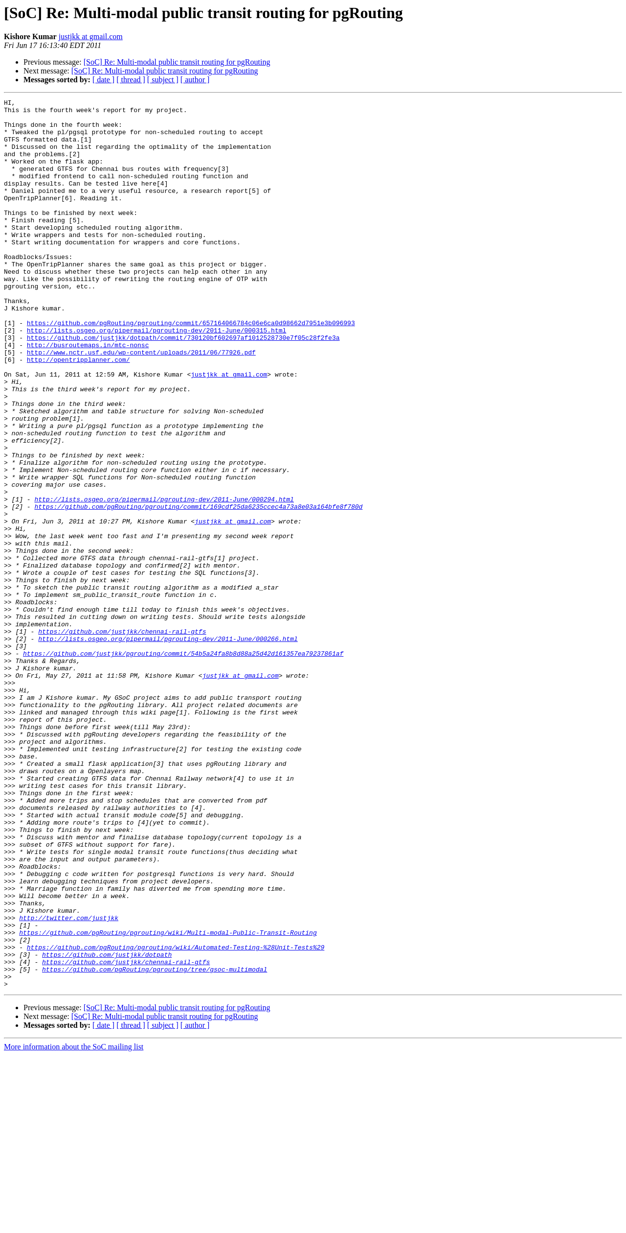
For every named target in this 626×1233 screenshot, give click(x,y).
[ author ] (195, 79)
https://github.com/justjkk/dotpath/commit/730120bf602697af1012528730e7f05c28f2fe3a (183, 385)
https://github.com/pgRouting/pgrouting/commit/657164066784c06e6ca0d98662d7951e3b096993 (191, 368)
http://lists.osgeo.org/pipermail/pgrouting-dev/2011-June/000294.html (163, 579)
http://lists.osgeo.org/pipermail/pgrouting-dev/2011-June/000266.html (167, 747)
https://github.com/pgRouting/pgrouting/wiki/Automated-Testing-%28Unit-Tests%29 (175, 1117)
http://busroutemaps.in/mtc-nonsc (88, 394)
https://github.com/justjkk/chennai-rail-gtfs (122, 738)
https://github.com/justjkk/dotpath (107, 1126)
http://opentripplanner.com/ (78, 412)
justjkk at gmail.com (91, 36)
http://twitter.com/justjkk (68, 1082)
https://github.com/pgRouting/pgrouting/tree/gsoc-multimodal (154, 1143)
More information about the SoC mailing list (73, 1224)
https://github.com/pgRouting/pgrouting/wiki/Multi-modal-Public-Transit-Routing (167, 1099)
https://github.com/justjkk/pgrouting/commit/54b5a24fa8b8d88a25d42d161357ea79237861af (183, 764)
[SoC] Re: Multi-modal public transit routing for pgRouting (177, 62)
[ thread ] (130, 79)
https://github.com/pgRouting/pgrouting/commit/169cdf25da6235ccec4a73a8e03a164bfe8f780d (198, 588)
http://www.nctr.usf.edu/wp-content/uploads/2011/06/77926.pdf (141, 403)
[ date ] (103, 79)
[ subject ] (163, 79)
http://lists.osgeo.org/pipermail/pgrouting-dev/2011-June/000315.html (156, 377)
